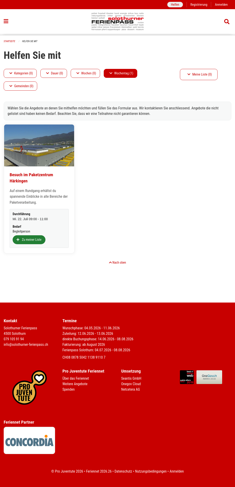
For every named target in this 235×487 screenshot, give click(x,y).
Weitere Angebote (75, 384)
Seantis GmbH (131, 378)
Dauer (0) (54, 73)
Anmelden (221, 4)
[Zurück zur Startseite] (117, 22)
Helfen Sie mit (30, 41)
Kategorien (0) (21, 73)
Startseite (10, 41)
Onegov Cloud (131, 384)
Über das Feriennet (76, 378)
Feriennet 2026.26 (98, 471)
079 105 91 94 (14, 339)
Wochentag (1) (121, 73)
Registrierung (198, 4)
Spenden (68, 389)
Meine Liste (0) (199, 74)
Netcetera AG (130, 389)
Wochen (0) (86, 73)
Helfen (174, 4)
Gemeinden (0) (21, 86)
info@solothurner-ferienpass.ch (26, 344)
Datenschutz (123, 471)
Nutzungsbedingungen (151, 471)
